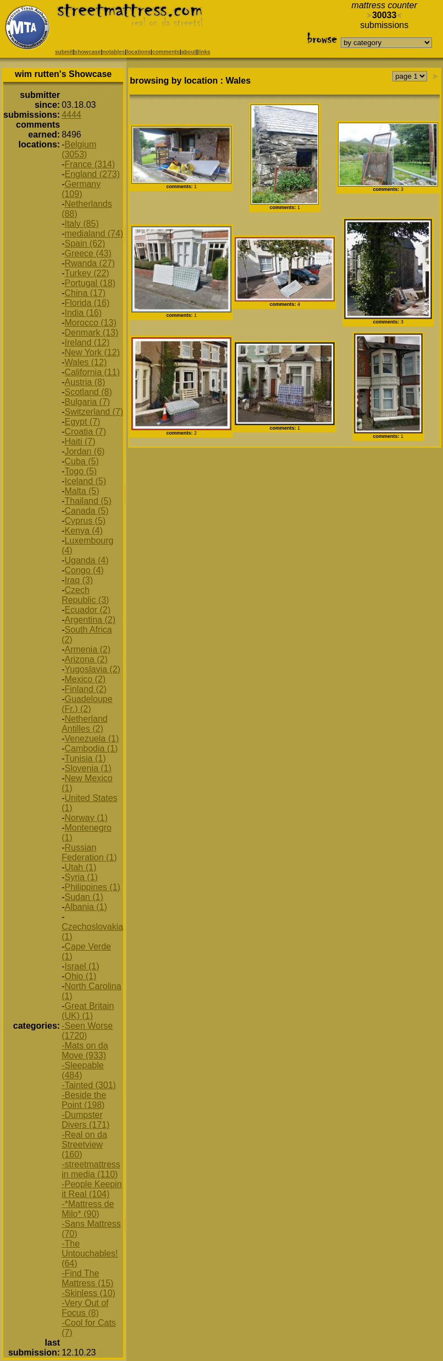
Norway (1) (85, 817)
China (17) (85, 293)
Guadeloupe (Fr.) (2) (87, 704)
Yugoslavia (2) (92, 669)
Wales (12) (85, 362)
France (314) (89, 164)
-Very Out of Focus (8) (85, 1308)
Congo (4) (83, 570)
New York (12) (92, 352)
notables (113, 52)
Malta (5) (81, 491)
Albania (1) (85, 907)
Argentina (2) (89, 619)
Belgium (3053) (79, 149)
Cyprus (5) (85, 520)
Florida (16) (86, 303)
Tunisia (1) (85, 758)
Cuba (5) (81, 461)
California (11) (91, 372)
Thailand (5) (87, 501)
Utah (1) (80, 867)
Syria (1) (80, 877)
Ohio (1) (80, 976)
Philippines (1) (92, 887)
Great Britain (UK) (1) (88, 1010)
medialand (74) (93, 233)
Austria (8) (84, 382)
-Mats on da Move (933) (85, 1050)
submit (64, 52)
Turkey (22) (86, 273)
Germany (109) (81, 189)
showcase (88, 52)
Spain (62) (84, 243)
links (204, 52)
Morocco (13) (90, 322)
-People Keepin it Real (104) (91, 1189)
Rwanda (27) (89, 263)
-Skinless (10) (88, 1293)
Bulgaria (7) (87, 402)
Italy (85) (81, 223)
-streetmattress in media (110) (91, 1169)
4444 (71, 114)
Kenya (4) (83, 530)
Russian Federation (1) (89, 852)
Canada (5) (86, 510)
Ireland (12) (86, 342)
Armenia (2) (87, 649)
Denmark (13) (91, 332)
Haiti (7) (79, 441)
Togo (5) (80, 471)
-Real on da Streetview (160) (84, 1144)
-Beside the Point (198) (84, 1100)
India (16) (83, 312)
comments (166, 52)
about (188, 52)
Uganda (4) (86, 560)
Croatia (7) (85, 431)
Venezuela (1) (91, 738)
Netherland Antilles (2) (85, 723)
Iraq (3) (78, 580)
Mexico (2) (85, 679)
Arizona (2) (85, 659)
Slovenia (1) (87, 768)
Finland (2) (85, 689)
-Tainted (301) (89, 1085)
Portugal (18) (89, 283)
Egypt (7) (82, 421)
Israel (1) (81, 966)
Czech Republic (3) (85, 595)
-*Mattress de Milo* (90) (88, 1209)
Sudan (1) (83, 897)
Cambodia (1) (91, 748)
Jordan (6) (84, 451)
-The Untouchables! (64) (90, 1253)
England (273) (92, 174)
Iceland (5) (85, 481)
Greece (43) (87, 253)
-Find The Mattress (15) (87, 1278)
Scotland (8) (88, 392)
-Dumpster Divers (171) (85, 1119)
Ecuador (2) (87, 609)
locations (138, 52)
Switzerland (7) (93, 411)
